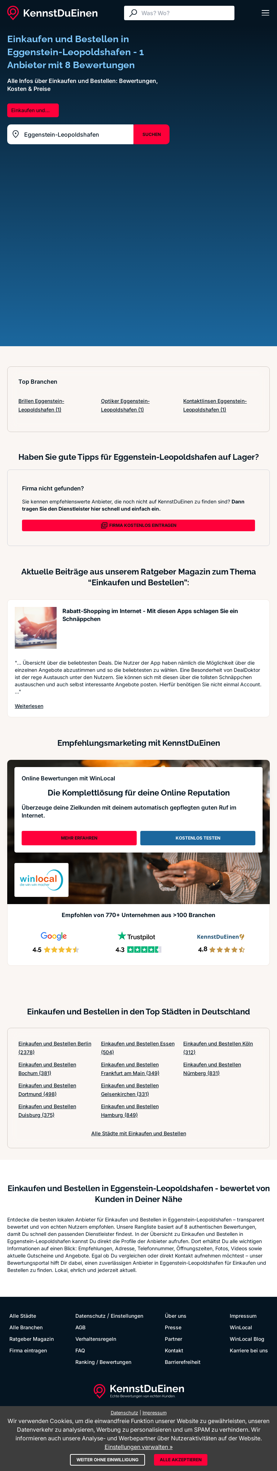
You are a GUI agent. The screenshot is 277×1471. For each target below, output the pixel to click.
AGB (80, 1327)
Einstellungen (127, 1316)
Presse (173, 1327)
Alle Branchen (26, 1327)
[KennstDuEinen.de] (52, 13)
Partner (173, 1339)
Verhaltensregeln (95, 1339)
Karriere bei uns (249, 1350)
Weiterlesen (29, 706)
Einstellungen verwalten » (139, 1446)
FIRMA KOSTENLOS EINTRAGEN (138, 525)
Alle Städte (22, 1316)
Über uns (175, 1316)
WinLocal (241, 1327)
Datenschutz (90, 1316)
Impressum (243, 1316)
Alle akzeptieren (181, 1459)
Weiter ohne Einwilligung (107, 1459)
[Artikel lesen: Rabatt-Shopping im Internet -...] (36, 629)
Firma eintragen (28, 1350)
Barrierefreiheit (183, 1362)
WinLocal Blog (247, 1339)
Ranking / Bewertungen (103, 1362)
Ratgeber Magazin (31, 1339)
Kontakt (174, 1350)
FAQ (80, 1350)
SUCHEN (151, 134)
